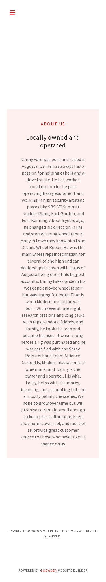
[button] (14, 12)
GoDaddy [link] (48, 570)
